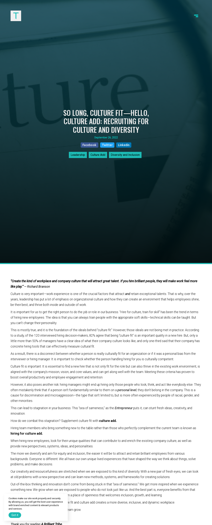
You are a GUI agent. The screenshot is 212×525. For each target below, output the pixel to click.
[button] (196, 16)
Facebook (90, 145)
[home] (16, 16)
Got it (14, 515)
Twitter (107, 145)
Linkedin (123, 145)
